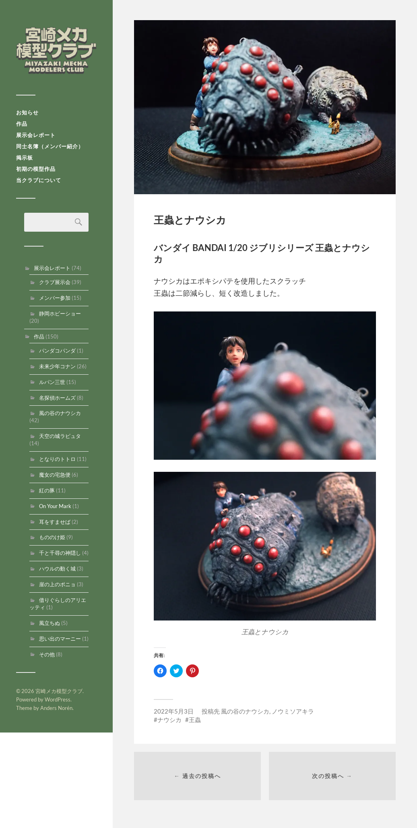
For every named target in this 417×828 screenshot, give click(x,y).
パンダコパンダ (57, 350)
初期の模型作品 (36, 169)
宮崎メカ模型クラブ (56, 50)
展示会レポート (36, 135)
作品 (21, 123)
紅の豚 (47, 490)
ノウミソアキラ (293, 711)
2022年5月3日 (174, 711)
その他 (47, 654)
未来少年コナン (57, 366)
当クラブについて (38, 180)
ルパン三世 (52, 382)
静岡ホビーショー (60, 313)
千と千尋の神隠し (60, 553)
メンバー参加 (54, 298)
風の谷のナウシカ (60, 413)
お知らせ (27, 112)
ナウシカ (169, 719)
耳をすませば (54, 522)
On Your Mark (55, 506)
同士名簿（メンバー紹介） (50, 146)
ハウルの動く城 (57, 568)
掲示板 (24, 157)
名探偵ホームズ (57, 397)
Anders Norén (56, 708)
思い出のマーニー (60, 638)
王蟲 (195, 719)
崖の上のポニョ (57, 584)
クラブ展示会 (54, 282)
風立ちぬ (49, 623)
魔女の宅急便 (54, 474)
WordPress (57, 699)
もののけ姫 (52, 537)
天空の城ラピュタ (60, 436)
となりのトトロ (57, 459)
